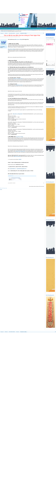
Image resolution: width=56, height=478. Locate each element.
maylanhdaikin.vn (13, 168)
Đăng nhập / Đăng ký (50, 34)
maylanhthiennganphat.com (21, 168)
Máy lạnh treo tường (7, 36)
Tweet (1, 189)
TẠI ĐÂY (20, 159)
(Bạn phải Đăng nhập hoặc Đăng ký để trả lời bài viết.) (36, 186)
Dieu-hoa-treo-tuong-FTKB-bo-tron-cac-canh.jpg (20, 177)
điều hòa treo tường (18, 39)
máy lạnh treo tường (19, 136)
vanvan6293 (15, 36)
